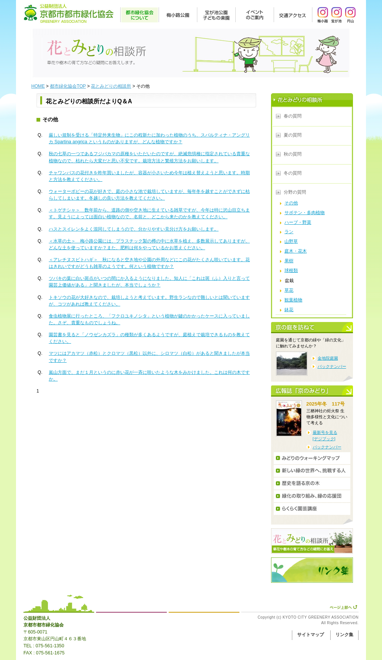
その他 (291, 203)
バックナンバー (332, 366)
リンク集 (344, 634)
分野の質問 (295, 192)
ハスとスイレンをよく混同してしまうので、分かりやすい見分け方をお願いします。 (134, 229)
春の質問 (293, 116)
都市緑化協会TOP (68, 86)
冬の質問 (293, 173)
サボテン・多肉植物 (304, 212)
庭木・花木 (295, 251)
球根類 (291, 270)
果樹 (288, 260)
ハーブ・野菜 (297, 222)
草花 (288, 290)
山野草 (291, 241)
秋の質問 (293, 154)
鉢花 (288, 309)
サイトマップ (310, 634)
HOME (38, 86)
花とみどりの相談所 (111, 86)
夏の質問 (293, 135)
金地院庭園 (328, 358)
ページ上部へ (343, 607)
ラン (288, 231)
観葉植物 (293, 300)
